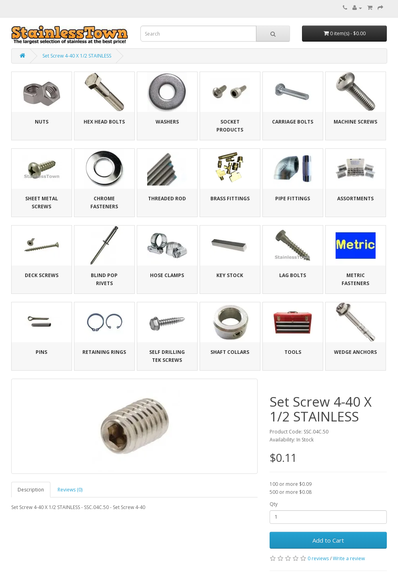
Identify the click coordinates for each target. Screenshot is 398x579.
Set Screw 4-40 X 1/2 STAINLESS (76, 55)
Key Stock (229, 275)
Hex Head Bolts (104, 121)
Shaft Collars (229, 352)
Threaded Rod (167, 198)
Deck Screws (41, 275)
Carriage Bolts (292, 121)
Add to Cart (328, 540)
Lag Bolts (292, 275)
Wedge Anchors (355, 352)
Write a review (349, 558)
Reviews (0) (70, 489)
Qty (274, 504)
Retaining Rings (104, 352)
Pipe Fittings (292, 198)
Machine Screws (355, 121)
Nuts (41, 121)
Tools (292, 352)
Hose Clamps (167, 275)
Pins (41, 352)
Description (31, 489)
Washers (167, 121)
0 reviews (318, 558)
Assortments (355, 198)
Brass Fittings (230, 198)
